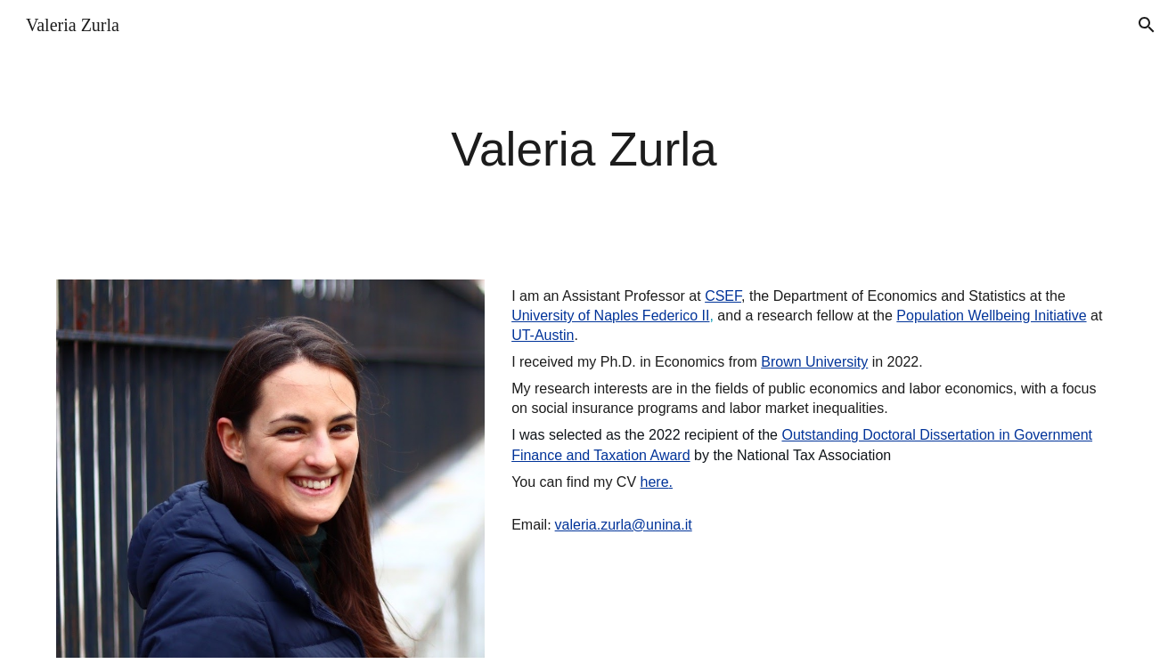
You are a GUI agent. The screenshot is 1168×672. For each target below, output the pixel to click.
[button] (1146, 25)
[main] (584, 149)
